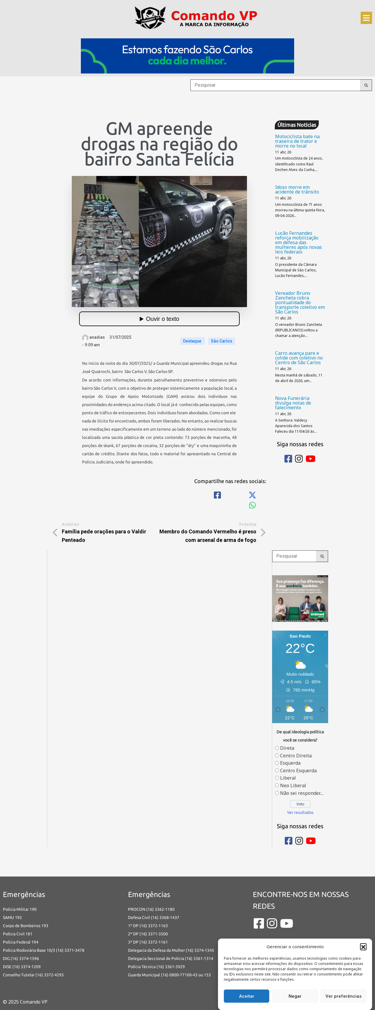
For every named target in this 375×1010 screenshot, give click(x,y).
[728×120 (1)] (187, 55)
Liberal (288, 778)
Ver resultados (300, 812)
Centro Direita (296, 755)
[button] (363, 946)
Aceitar (246, 996)
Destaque (192, 341)
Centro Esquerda (298, 770)
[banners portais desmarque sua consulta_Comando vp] (300, 598)
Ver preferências (343, 996)
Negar (295, 996)
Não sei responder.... (301, 793)
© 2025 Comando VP (25, 1002)
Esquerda (290, 763)
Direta (287, 748)
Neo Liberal (293, 785)
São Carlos (221, 341)
